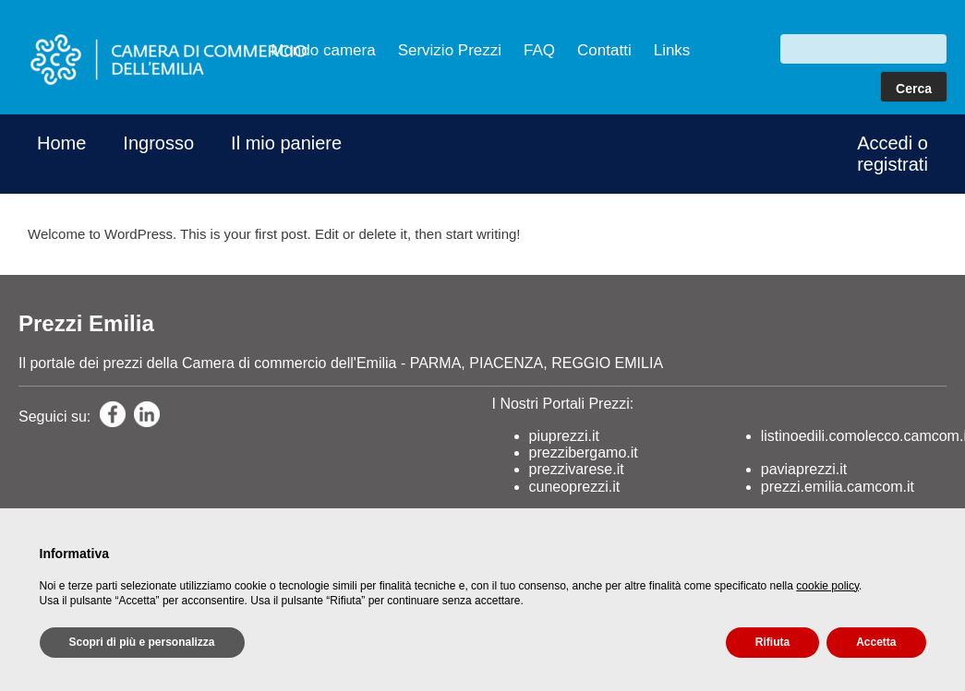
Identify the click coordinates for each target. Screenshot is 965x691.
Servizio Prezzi (449, 50)
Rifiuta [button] (772, 642)
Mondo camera (323, 50)
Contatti (604, 50)
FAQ (539, 50)
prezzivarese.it (576, 469)
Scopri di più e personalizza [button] (142, 642)
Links (672, 50)
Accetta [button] (876, 642)
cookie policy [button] (827, 585)
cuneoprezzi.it (575, 486)
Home (61, 143)
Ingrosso (158, 143)
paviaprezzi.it (804, 469)
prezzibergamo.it (583, 452)
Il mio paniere (286, 143)
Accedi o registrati (892, 153)
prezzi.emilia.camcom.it (837, 486)
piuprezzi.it (564, 436)
